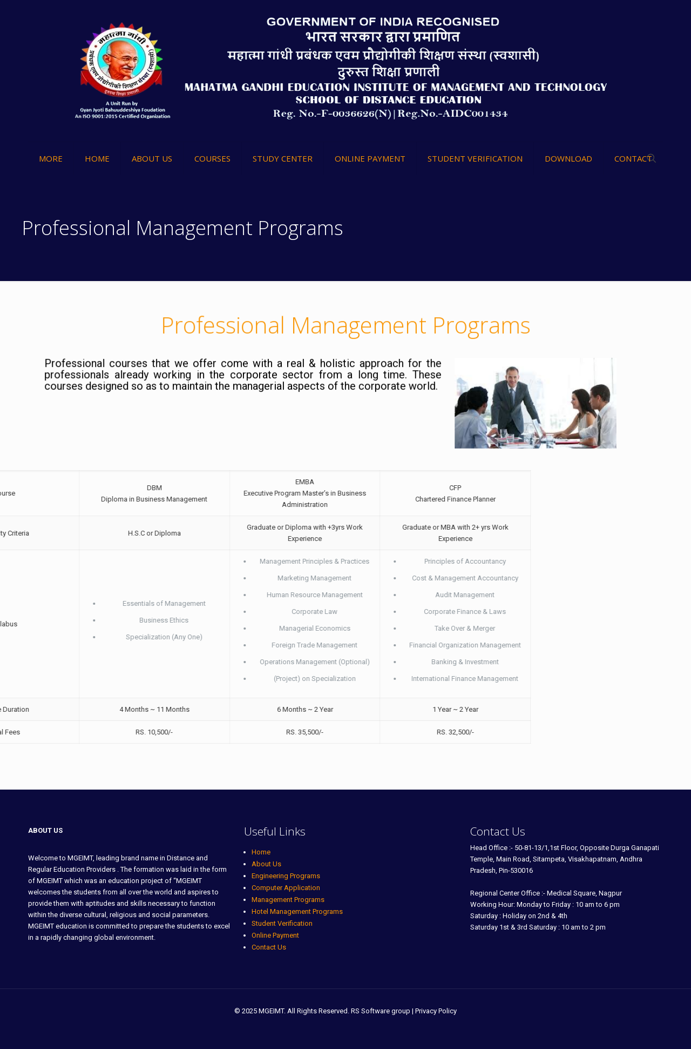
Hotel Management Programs (297, 911)
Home (261, 852)
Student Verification (282, 923)
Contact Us (269, 947)
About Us (266, 864)
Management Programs (288, 900)
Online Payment (275, 935)
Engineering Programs (286, 876)
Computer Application (286, 888)
